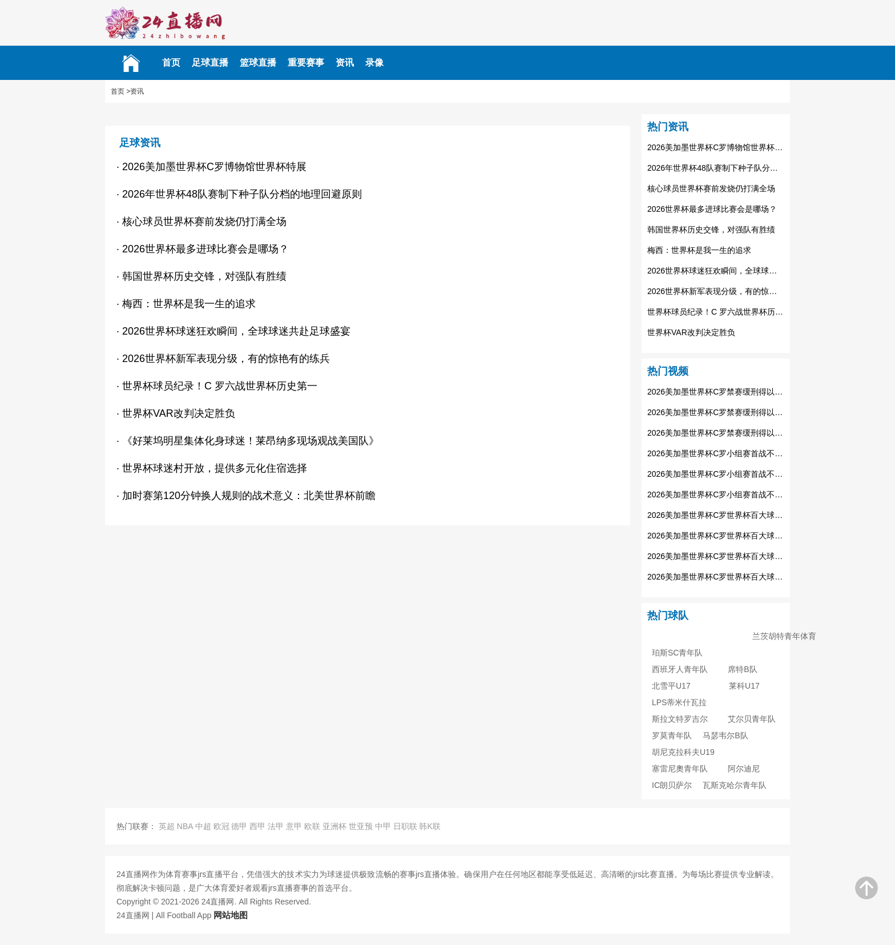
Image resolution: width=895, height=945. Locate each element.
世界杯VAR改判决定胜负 (691, 332)
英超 (167, 826)
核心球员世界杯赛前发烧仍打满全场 (711, 188)
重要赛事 (306, 62)
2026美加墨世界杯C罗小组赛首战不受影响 (715, 453)
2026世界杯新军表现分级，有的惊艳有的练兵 (715, 291)
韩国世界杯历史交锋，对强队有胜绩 (711, 229)
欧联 (312, 826)
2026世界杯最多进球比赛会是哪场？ (712, 209)
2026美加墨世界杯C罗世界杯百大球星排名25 (715, 515)
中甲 (383, 826)
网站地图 (230, 915)
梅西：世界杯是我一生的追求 (699, 250)
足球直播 (210, 62)
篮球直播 (258, 62)
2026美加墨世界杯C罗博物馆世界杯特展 (715, 147)
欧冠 (221, 826)
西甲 (257, 826)
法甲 (276, 826)
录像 (374, 62)
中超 (203, 826)
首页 (171, 62)
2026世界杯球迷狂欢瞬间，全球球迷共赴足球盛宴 (715, 270)
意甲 (294, 826)
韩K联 (429, 826)
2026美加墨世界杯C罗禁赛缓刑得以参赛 (715, 391)
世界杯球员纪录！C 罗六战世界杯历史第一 (715, 311)
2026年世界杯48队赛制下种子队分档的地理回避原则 (715, 167)
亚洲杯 (334, 826)
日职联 (405, 826)
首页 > (120, 91)
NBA (185, 826)
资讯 (345, 62)
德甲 (239, 826)
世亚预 (361, 826)
